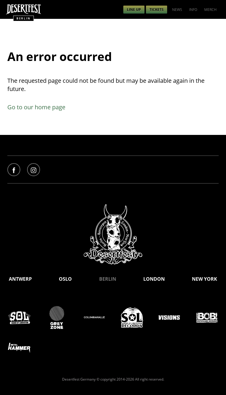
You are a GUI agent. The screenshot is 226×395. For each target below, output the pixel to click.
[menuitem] (133, 10)
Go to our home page (36, 107)
